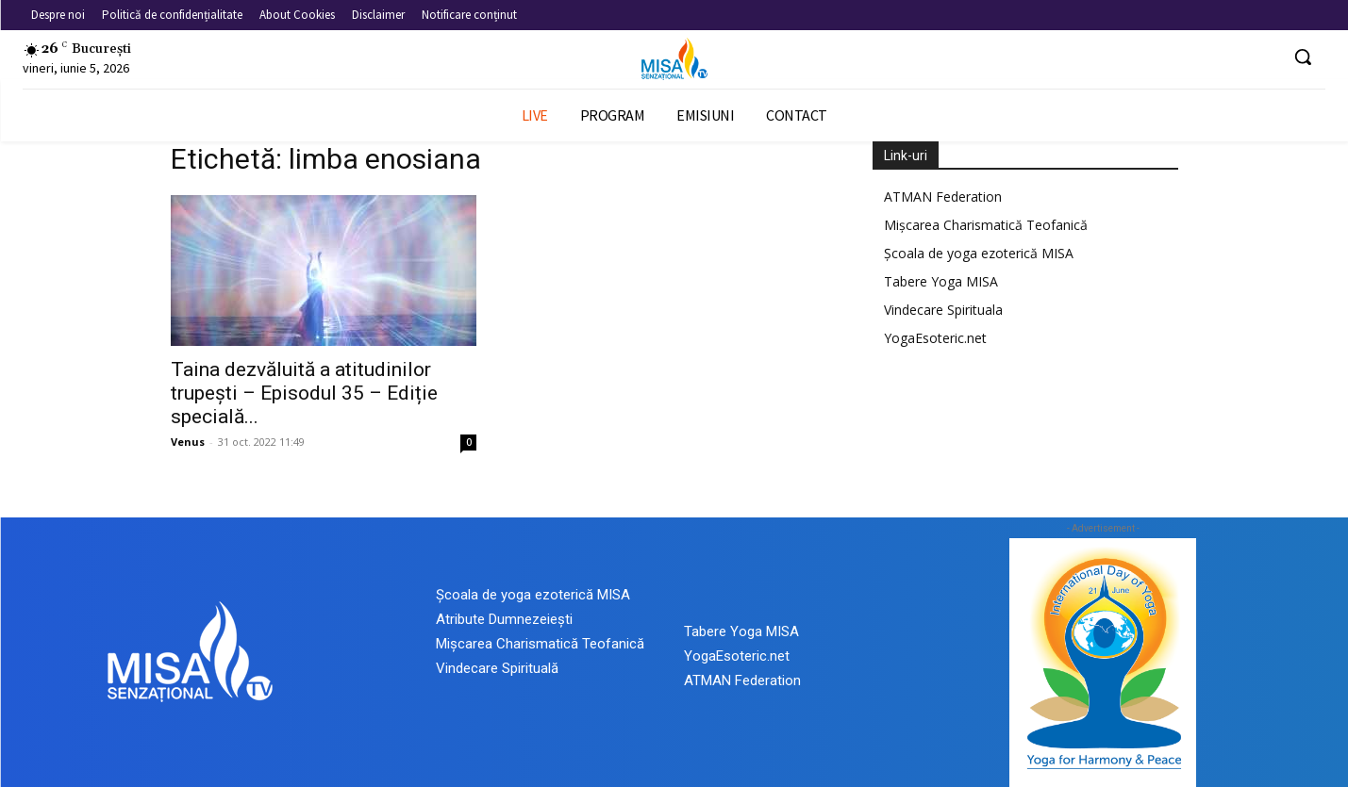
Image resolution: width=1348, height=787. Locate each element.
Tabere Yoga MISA (941, 281)
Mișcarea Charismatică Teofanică (986, 225)
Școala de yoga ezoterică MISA (978, 253)
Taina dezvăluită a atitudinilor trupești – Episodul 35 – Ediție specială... (304, 393)
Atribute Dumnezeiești (504, 619)
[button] (1302, 56)
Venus (188, 441)
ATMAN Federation (943, 196)
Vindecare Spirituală (497, 668)
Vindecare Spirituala (943, 310)
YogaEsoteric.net (935, 338)
